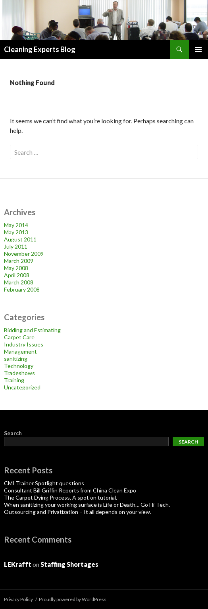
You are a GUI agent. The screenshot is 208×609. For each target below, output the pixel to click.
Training (14, 380)
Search (13, 433)
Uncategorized (22, 387)
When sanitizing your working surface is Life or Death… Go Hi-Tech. (87, 504)
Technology (18, 365)
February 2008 (22, 289)
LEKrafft (17, 564)
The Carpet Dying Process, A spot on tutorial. (60, 497)
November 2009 (24, 253)
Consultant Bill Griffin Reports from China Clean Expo (70, 490)
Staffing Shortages (69, 564)
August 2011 (20, 239)
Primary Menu (198, 49)
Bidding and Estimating (32, 330)
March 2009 (18, 260)
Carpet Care (19, 337)
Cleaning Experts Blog (39, 49)
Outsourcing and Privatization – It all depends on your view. (77, 511)
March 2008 (18, 282)
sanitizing (15, 358)
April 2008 (16, 275)
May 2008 (16, 268)
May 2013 (16, 232)
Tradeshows (19, 373)
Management (20, 351)
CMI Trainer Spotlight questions (44, 483)
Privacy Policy (18, 599)
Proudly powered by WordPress (72, 599)
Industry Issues (23, 344)
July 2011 (15, 246)
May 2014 (16, 225)
